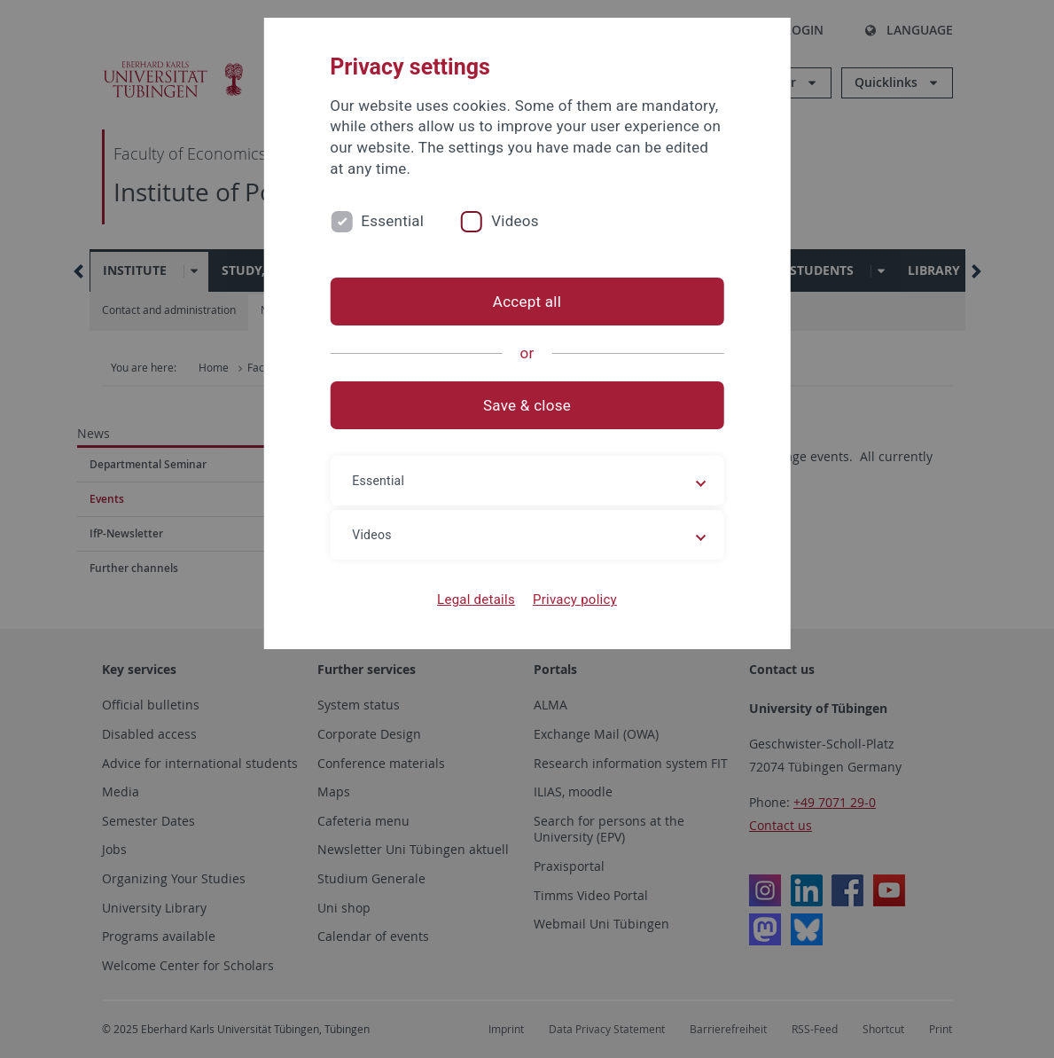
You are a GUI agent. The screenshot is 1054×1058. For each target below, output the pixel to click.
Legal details (476, 599)
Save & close (527, 405)
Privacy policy (575, 599)
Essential (392, 221)
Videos (515, 221)
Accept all (527, 301)
